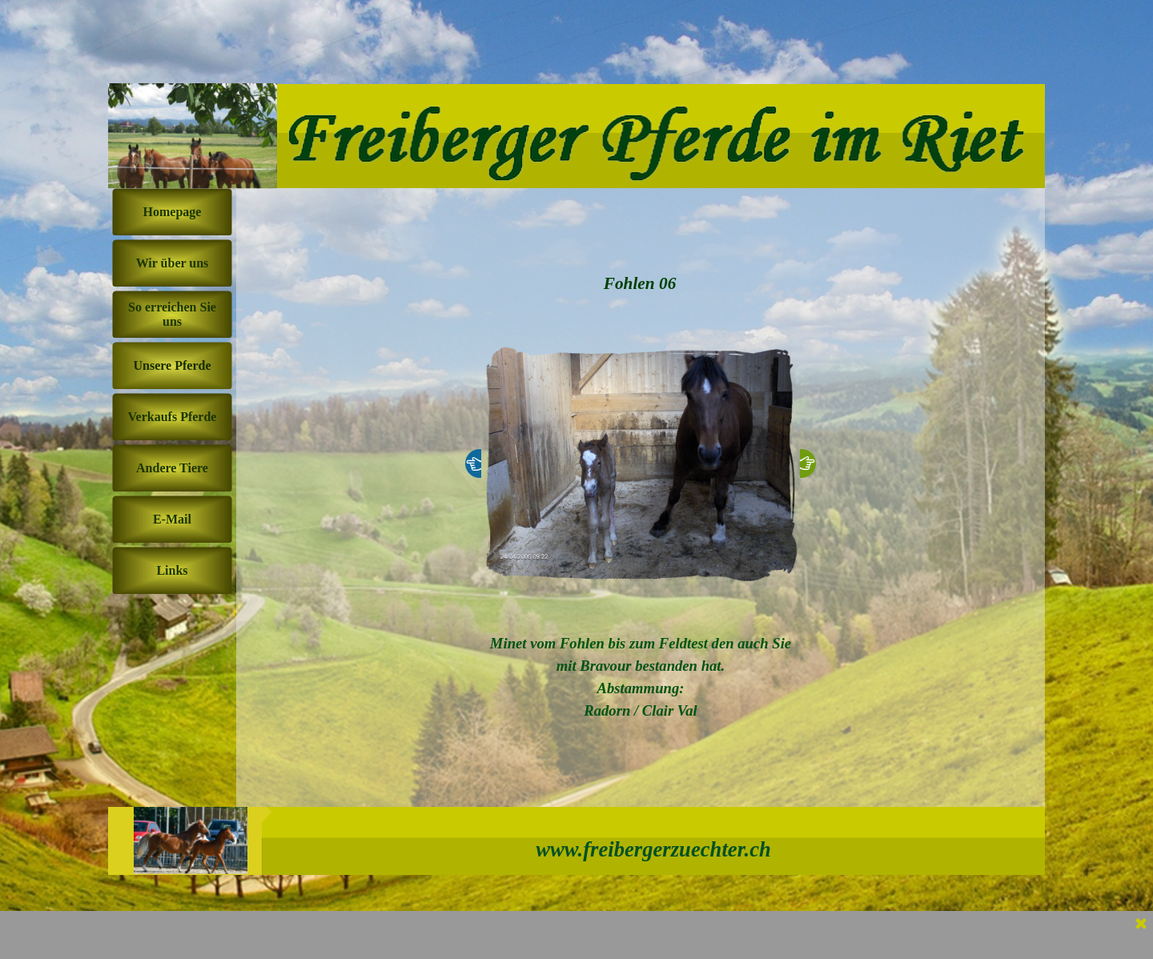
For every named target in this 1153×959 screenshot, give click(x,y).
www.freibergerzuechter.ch (653, 849)
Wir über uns (172, 263)
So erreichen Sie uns (172, 314)
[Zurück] (473, 463)
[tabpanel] (640, 677)
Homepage (172, 212)
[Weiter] (808, 463)
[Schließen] (1141, 924)
